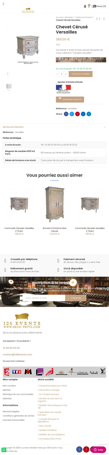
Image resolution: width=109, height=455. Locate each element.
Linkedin (83, 114)
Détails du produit (13, 127)
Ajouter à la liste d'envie (70, 82)
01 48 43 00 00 (11, 348)
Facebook (66, 114)
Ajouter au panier (81, 74)
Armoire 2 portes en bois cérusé (54, 229)
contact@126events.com (17, 354)
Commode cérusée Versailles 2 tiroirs (19, 229)
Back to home (100, 18)
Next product (104, 18)
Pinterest (77, 114)
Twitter (71, 114)
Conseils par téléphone (24, 259)
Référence (8, 132)
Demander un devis (70, 99)
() (99, 6)
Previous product (97, 18)
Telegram (88, 114)
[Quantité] (61, 74)
